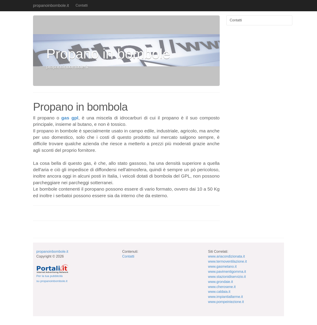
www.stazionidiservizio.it (227, 277)
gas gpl (69, 117)
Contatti (82, 5)
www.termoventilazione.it (227, 261)
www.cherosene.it (222, 287)
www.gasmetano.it (222, 266)
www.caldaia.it (219, 291)
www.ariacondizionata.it (226, 256)
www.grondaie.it (220, 282)
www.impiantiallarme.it (225, 297)
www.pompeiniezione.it (226, 302)
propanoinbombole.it (51, 5)
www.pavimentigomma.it (227, 271)
